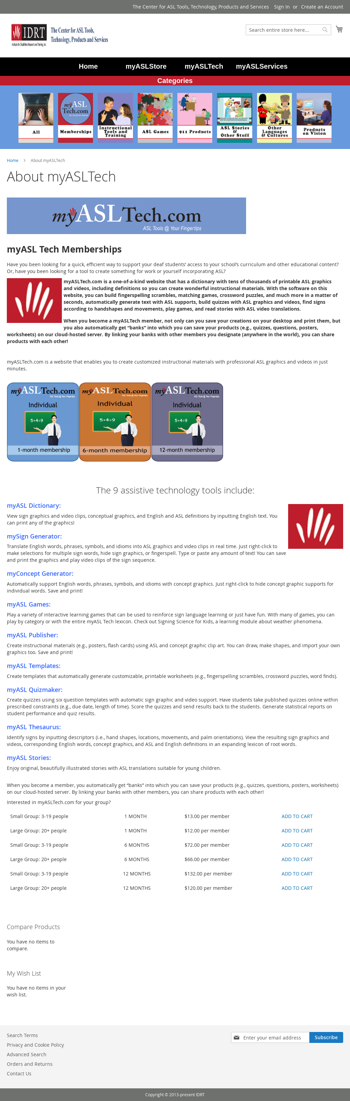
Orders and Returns (30, 1064)
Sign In (282, 6)
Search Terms (22, 1035)
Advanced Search (26, 1054)
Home (13, 160)
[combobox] (288, 29)
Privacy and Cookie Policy (35, 1045)
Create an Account (322, 6)
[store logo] (58, 35)
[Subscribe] (326, 1037)
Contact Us (19, 1073)
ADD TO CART (297, 816)
